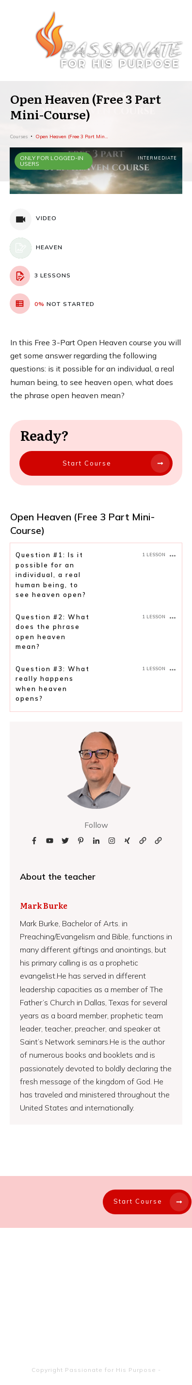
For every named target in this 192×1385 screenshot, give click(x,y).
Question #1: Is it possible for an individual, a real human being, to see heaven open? (51, 574)
